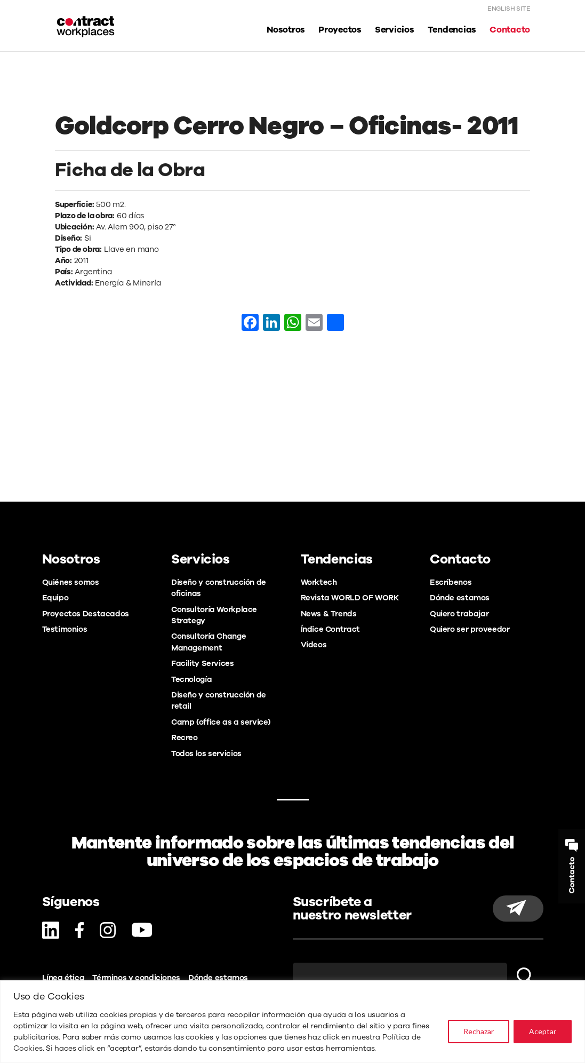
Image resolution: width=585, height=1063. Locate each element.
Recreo (184, 737)
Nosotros (286, 30)
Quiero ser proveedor (469, 629)
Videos (314, 644)
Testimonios (64, 629)
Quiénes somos (70, 582)
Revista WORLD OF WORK (350, 597)
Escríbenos (450, 582)
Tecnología (191, 679)
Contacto (510, 30)
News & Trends (329, 613)
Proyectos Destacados (85, 613)
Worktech (319, 582)
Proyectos (340, 30)
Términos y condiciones (136, 977)
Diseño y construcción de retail (218, 700)
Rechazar (478, 1031)
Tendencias (452, 30)
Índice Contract (330, 629)
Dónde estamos (460, 597)
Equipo (55, 597)
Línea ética (63, 977)
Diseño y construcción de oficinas (218, 588)
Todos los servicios (206, 753)
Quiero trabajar (459, 613)
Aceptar (542, 1031)
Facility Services (202, 663)
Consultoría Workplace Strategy (214, 615)
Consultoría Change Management (208, 642)
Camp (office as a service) (220, 722)
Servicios (394, 30)
